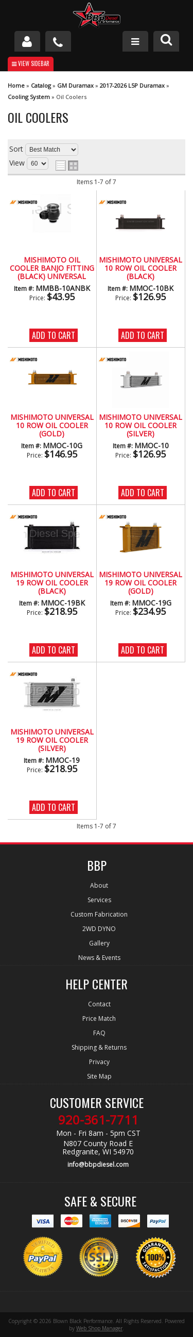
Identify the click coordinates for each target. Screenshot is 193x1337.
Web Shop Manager (99, 1328)
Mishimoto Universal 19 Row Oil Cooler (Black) (52, 583)
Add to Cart (53, 335)
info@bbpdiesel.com (98, 1164)
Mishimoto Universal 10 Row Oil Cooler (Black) (140, 269)
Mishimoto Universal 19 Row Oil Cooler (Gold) (140, 583)
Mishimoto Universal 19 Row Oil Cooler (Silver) (52, 741)
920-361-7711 (98, 1120)
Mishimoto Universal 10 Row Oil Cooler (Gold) (52, 426)
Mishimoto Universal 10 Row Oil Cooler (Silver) (140, 426)
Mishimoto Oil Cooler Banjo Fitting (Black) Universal (52, 269)
